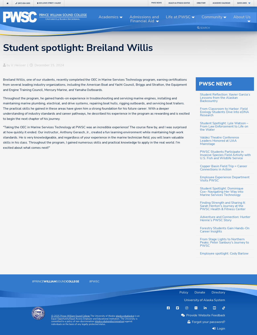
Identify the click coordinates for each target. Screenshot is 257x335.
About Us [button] (242, 17)
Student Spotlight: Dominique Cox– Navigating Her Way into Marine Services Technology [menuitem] (221, 191)
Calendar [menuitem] (221, 3)
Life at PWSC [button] (178, 17)
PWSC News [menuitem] (156, 3)
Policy (183, 292)
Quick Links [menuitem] (242, 3)
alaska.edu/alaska (125, 316)
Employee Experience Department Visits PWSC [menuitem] (225, 179)
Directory (218, 292)
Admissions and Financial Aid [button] (144, 19)
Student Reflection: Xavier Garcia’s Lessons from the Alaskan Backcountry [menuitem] (225, 97)
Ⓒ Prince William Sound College (70, 316)
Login (220, 328)
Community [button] (212, 17)
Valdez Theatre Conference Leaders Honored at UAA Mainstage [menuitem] (219, 140)
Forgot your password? (206, 322)
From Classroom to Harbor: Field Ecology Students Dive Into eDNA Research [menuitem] (224, 112)
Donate (200, 292)
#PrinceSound (55, 281)
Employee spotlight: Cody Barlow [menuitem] (224, 253)
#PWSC (94, 281)
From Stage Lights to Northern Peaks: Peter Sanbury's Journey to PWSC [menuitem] (224, 242)
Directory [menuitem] (201, 3)
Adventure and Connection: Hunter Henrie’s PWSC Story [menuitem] (225, 218)
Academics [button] (108, 17)
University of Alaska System (204, 300)
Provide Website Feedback (203, 315)
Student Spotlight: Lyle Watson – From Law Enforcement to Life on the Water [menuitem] (224, 126)
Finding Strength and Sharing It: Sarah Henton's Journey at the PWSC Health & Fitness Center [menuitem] (223, 206)
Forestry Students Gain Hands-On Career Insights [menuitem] (224, 230)
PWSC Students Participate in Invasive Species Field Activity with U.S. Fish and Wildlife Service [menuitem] (225, 155)
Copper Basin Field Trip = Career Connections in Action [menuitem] (223, 168)
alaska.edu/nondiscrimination (109, 321)
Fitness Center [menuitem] (179, 3)
